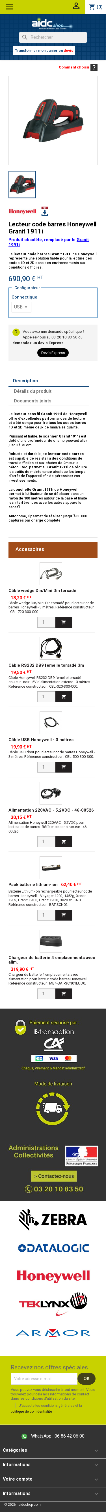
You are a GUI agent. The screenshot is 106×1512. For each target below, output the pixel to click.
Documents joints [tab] (32, 401)
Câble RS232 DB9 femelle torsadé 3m (46, 665)
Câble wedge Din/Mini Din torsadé (42, 590)
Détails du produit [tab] (32, 391)
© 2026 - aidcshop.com (22, 1505)
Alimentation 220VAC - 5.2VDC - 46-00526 (51, 810)
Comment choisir (78, 67)
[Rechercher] (53, 37)
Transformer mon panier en (44, 50)
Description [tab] (25, 380)
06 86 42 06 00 (53, 1436)
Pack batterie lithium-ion (33, 884)
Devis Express (53, 352)
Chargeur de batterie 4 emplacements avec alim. (51, 960)
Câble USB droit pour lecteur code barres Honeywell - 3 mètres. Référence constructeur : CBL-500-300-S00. (51, 754)
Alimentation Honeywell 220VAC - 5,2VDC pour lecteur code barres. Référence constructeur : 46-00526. (48, 826)
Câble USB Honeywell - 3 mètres (40, 739)
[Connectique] (21, 307)
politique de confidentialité (31, 1412)
